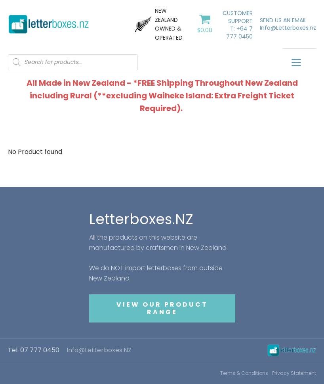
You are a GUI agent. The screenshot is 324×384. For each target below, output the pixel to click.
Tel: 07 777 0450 (33, 350)
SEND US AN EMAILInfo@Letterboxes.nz (288, 24)
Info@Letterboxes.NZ (99, 350)
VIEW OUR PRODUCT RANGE (162, 308)
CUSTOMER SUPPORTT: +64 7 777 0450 (238, 25)
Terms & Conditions (244, 373)
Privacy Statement (294, 373)
